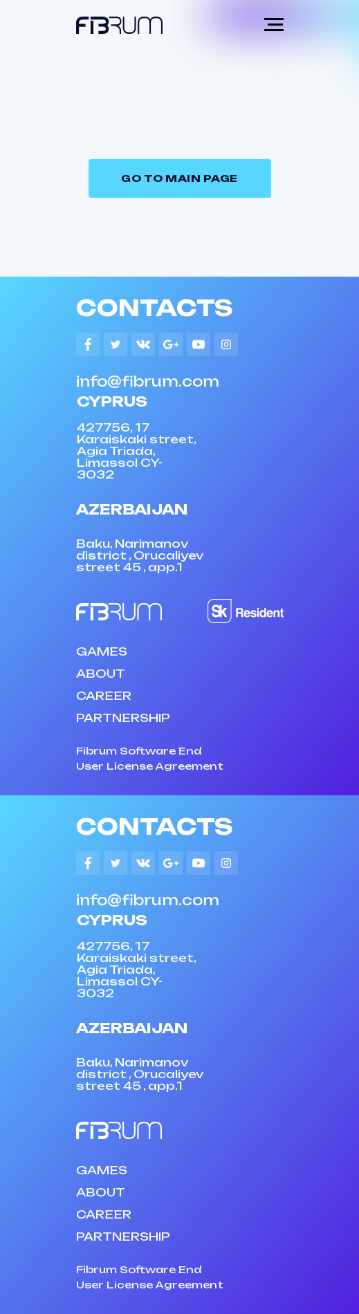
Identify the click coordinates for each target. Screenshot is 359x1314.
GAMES (101, 651)
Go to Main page (179, 178)
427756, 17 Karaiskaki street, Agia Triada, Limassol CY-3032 (136, 450)
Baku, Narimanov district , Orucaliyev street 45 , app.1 (139, 555)
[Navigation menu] (274, 25)
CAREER (103, 696)
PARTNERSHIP (123, 718)
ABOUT (100, 674)
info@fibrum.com (147, 381)
